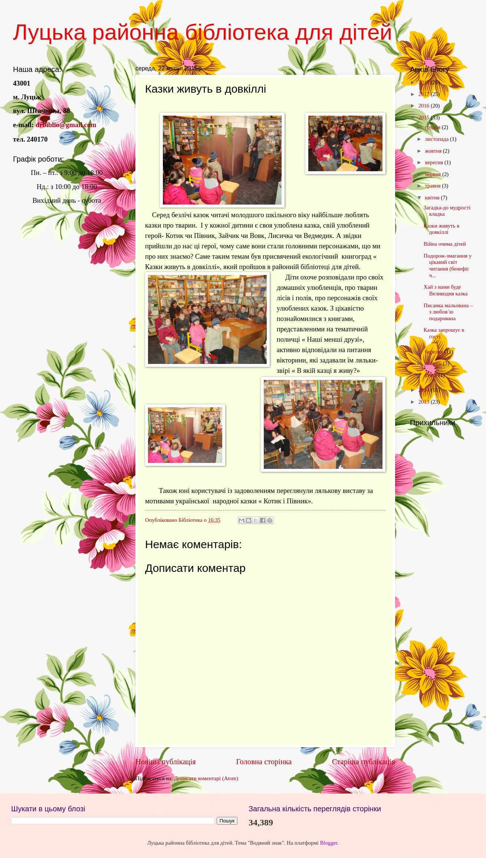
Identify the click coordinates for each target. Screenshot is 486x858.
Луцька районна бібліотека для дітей (202, 32)
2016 (424, 106)
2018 (424, 82)
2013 (424, 402)
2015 (424, 117)
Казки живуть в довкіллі (441, 229)
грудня (433, 127)
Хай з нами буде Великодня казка (445, 290)
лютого (434, 363)
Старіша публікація (363, 762)
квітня (433, 198)
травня (433, 186)
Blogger (329, 843)
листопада (437, 139)
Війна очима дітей (445, 244)
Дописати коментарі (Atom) (206, 778)
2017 (424, 94)
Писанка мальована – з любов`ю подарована (448, 311)
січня (431, 375)
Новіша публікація (165, 762)
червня (433, 174)
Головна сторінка (264, 762)
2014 (424, 390)
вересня (434, 162)
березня (434, 352)
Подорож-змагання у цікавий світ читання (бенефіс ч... (448, 265)
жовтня (434, 151)
